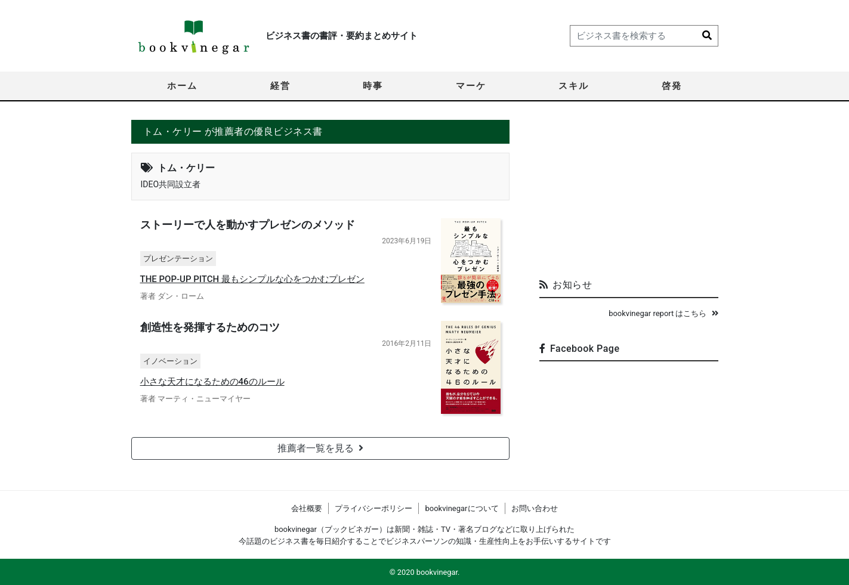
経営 (280, 86)
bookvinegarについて (461, 508)
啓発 (672, 86)
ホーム (182, 86)
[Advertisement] (628, 194)
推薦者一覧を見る (320, 448)
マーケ (471, 86)
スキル (573, 86)
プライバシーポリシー (373, 508)
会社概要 (306, 508)
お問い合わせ (534, 508)
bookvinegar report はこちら (663, 313)
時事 (373, 86)
